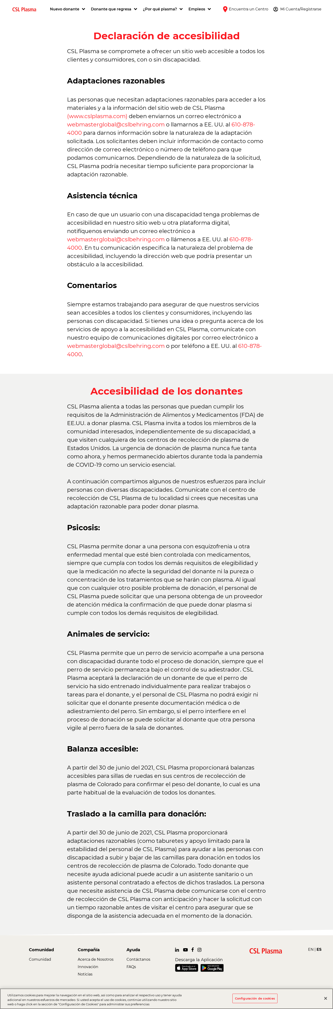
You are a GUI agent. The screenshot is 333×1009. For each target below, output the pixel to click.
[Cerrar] (326, 998)
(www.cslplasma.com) (97, 116)
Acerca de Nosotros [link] (96, 959)
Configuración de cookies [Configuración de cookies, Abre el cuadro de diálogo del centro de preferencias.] (255, 998)
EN (311, 949)
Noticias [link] (85, 974)
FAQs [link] (131, 967)
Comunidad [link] (40, 959)
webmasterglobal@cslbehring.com (116, 124)
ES (319, 949)
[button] (68, 9)
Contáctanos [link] (138, 959)
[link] (26, 9)
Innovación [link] (88, 967)
